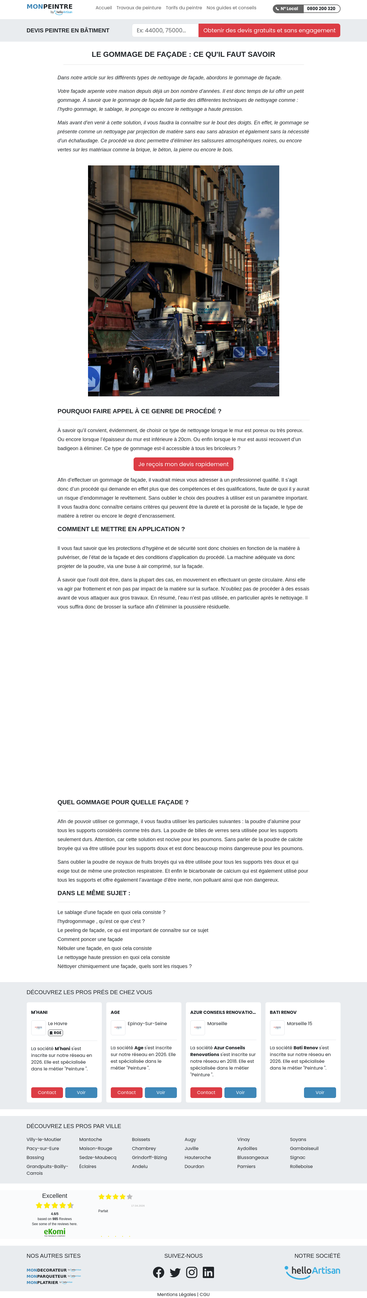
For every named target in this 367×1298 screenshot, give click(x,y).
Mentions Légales (176, 1294)
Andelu (140, 1166)
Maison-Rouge (95, 1148)
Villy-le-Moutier (44, 1139)
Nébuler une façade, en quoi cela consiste (105, 948)
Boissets (141, 1139)
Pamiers (246, 1166)
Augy (190, 1139)
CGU (205, 1294)
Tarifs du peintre (184, 8)
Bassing (35, 1157)
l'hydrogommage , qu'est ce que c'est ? (101, 921)
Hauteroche (197, 1157)
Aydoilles (247, 1148)
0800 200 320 (321, 9)
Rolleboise (301, 1166)
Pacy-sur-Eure (43, 1148)
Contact (47, 1092)
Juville (191, 1148)
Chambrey (144, 1148)
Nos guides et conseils (231, 8)
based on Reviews (55, 1216)
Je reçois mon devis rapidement (183, 464)
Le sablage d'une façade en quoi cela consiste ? (112, 912)
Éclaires (87, 1166)
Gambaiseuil (304, 1148)
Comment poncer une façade (90, 939)
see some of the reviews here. (54, 1224)
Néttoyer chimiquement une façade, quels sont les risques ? (125, 966)
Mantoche (90, 1139)
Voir (81, 1092)
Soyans (298, 1139)
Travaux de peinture (138, 8)
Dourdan (194, 1166)
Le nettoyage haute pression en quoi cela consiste (114, 957)
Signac (297, 1157)
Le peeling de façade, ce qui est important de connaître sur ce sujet (133, 930)
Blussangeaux (253, 1157)
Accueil (104, 8)
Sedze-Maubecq (97, 1157)
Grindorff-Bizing (149, 1157)
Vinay (243, 1139)
